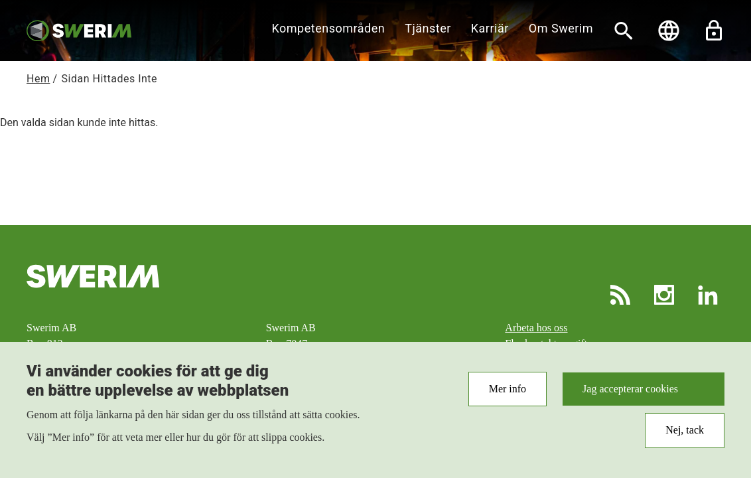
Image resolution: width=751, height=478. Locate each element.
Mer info (507, 396)
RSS (620, 295)
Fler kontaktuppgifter (550, 343)
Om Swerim (561, 28)
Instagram (664, 295)
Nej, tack (684, 437)
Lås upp (713, 30)
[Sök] (623, 30)
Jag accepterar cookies (630, 396)
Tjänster (428, 28)
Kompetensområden (328, 28)
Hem (38, 78)
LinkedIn (707, 295)
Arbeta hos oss (536, 327)
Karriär (490, 28)
